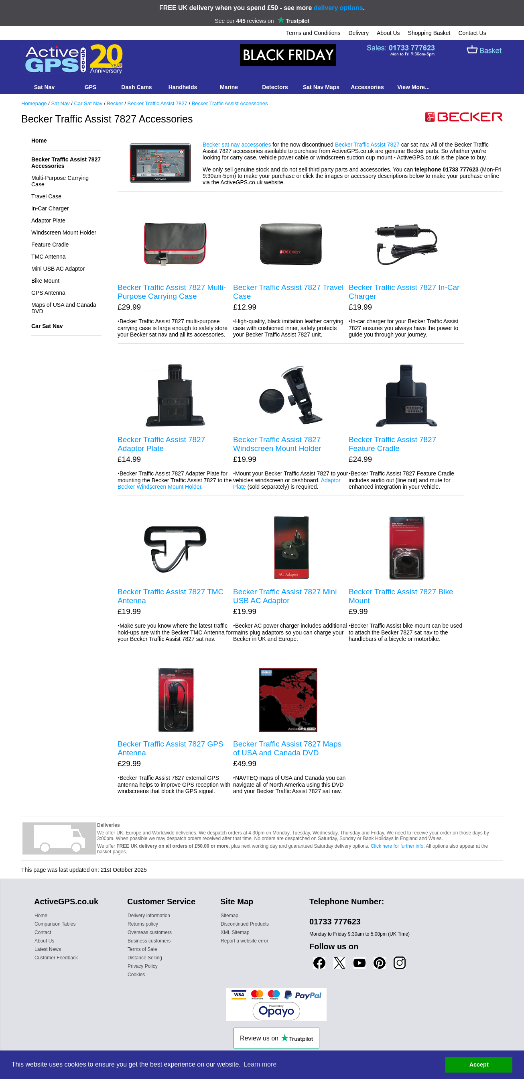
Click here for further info (397, 846)
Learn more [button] (260, 1064)
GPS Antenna (48, 293)
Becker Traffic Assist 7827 (157, 103)
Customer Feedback (56, 958)
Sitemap (229, 915)
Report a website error (244, 941)
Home (39, 140)
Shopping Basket (429, 33)
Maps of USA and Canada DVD (63, 308)
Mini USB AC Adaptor (58, 268)
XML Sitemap (235, 932)
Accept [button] (479, 1064)
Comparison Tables (55, 924)
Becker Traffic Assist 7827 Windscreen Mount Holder (277, 444)
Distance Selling (145, 958)
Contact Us (472, 33)
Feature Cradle (50, 244)
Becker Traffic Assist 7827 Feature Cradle (392, 444)
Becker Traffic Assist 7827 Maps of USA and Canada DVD (287, 748)
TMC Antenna (48, 256)
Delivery (358, 33)
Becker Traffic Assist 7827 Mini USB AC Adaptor (285, 596)
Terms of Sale (142, 949)
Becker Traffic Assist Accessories (230, 103)
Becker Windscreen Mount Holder (159, 486)
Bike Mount (45, 280)
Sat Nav (60, 103)
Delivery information (149, 915)
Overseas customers (150, 932)
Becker (115, 103)
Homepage (34, 103)
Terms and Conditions (313, 33)
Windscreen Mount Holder (63, 232)
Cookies (136, 974)
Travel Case (46, 196)
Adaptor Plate (48, 220)
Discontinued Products (245, 924)
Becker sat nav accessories (237, 144)
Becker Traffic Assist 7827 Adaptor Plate (161, 444)
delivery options (338, 7)
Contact (43, 932)
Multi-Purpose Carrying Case (60, 181)
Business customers (149, 941)
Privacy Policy (143, 966)
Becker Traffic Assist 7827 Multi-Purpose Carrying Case (172, 291)
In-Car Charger (50, 208)
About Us (388, 33)
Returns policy (143, 924)
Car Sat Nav (88, 103)
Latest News (48, 949)
